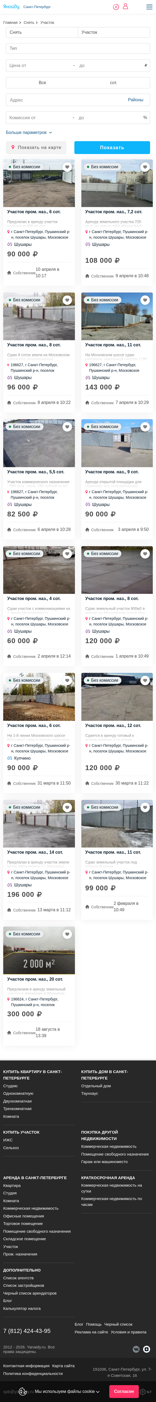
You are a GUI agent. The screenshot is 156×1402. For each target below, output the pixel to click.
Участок (10, 1246)
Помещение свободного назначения (115, 1154)
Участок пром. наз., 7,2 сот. (114, 212)
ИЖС (8, 1140)
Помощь (94, 1324)
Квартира (12, 1185)
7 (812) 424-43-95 (26, 1330)
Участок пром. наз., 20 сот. (35, 979)
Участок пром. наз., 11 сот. (113, 345)
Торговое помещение (23, 1223)
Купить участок (21, 1132)
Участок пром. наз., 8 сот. (34, 345)
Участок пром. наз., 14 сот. (35, 852)
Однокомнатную (18, 1093)
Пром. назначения (20, 1254)
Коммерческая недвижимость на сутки (111, 1188)
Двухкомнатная (17, 1101)
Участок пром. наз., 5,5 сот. (35, 472)
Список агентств (18, 1278)
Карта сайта (63, 1365)
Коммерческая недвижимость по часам (111, 1201)
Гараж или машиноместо (104, 1161)
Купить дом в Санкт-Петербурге (104, 1074)
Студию (10, 1086)
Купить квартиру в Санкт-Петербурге (32, 1074)
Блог (7, 1300)
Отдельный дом (96, 1086)
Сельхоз (11, 1147)
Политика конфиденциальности (33, 1373)
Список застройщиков (23, 1285)
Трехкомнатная (17, 1108)
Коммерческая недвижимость (109, 1146)
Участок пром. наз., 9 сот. (112, 472)
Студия (10, 1193)
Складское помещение (24, 1238)
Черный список (118, 1324)
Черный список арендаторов (30, 1293)
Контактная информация (26, 1365)
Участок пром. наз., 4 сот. (34, 599)
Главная (10, 22)
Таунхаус (89, 1093)
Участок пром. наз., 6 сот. (34, 212)
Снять (29, 22)
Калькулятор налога (22, 1308)
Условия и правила (129, 1332)
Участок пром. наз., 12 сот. (113, 726)
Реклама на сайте (91, 1332)
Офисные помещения (23, 1216)
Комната (11, 1116)
